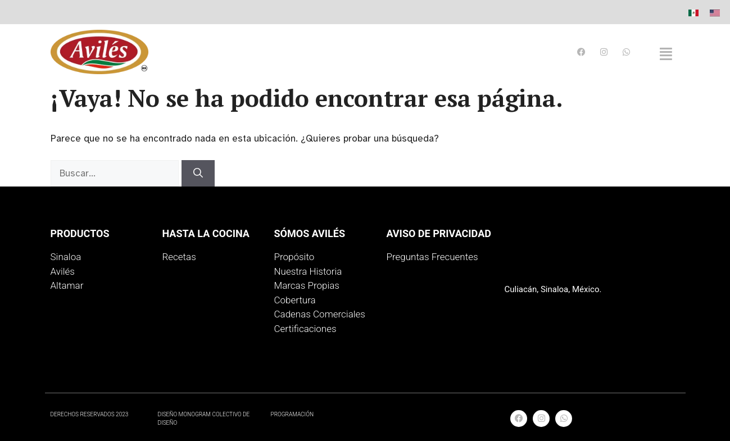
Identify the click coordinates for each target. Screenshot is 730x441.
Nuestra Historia (308, 271)
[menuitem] (693, 13)
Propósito (294, 256)
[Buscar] (198, 173)
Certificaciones (305, 328)
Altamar (67, 285)
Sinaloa (66, 256)
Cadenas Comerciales (319, 314)
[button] (666, 54)
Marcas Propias (306, 285)
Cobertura (294, 300)
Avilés (63, 271)
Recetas (179, 256)
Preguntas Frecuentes (432, 256)
